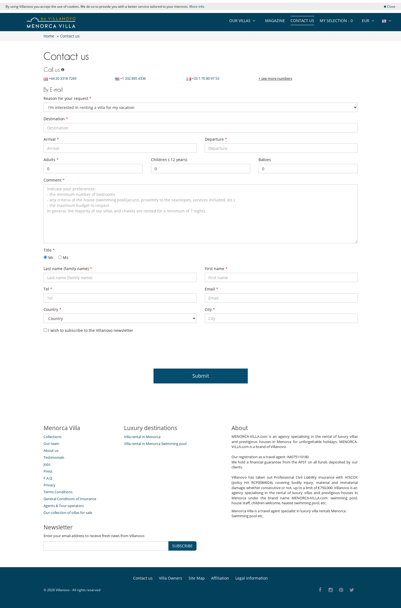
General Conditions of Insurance (70, 498)
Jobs (47, 464)
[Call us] (62, 69)
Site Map (197, 578)
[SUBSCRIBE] (106, 546)
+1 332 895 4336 (130, 78)
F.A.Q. (48, 478)
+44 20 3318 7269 (60, 78)
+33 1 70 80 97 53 (203, 78)
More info (196, 6)
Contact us (302, 20)
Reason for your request (67, 98)
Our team (51, 443)
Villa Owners (170, 578)
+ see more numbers (275, 78)
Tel (48, 289)
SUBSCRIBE (182, 545)
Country (52, 309)
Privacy (49, 484)
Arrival (51, 139)
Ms (63, 257)
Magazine (275, 20)
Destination (56, 118)
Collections (52, 436)
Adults (51, 159)
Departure (216, 139)
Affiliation (220, 578)
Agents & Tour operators (64, 505)
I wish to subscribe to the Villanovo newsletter (88, 330)
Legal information (251, 578)
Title (49, 250)
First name (216, 268)
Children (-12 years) (169, 159)
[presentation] (85, 349)
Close (389, 6)
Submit (200, 375)
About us (51, 450)
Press (48, 471)
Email (211, 289)
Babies (265, 159)
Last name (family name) (68, 268)
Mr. (49, 257)
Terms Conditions (58, 491)
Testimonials (54, 457)
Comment (54, 180)
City (210, 309)
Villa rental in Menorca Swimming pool (155, 443)
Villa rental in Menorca (142, 436)
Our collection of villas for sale (68, 512)
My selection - (336, 20)
